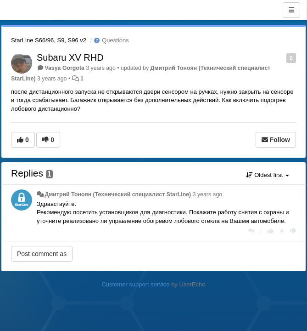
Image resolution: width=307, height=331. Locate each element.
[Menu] (291, 10)
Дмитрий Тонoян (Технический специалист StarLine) (118, 194)
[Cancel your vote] (281, 231)
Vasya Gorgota (64, 68)
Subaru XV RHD (70, 57)
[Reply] (251, 231)
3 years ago (208, 194)
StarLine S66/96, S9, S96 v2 (48, 40)
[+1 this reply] (271, 231)
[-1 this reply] (293, 231)
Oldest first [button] (267, 174)
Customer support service (135, 284)
